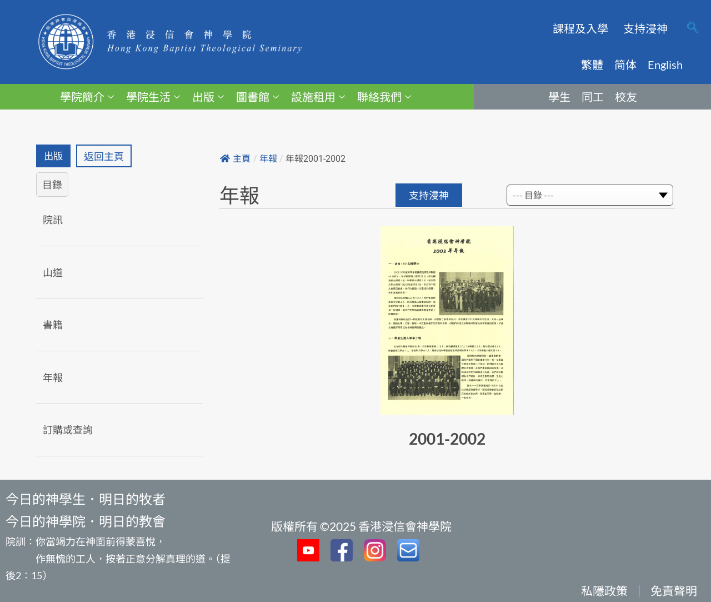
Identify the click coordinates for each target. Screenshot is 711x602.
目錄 (52, 185)
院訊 (53, 220)
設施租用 (318, 96)
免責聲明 (673, 591)
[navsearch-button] (693, 28)
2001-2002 (447, 438)
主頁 (235, 158)
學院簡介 (87, 96)
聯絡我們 (384, 96)
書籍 (53, 325)
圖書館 (257, 96)
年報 (53, 377)
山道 (53, 272)
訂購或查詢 (68, 430)
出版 (208, 96)
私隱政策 (604, 591)
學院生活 (153, 96)
